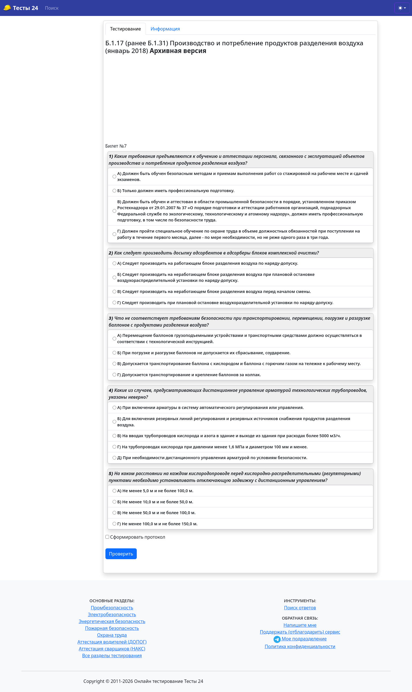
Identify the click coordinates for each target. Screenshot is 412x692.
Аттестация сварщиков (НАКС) (112, 649)
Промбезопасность (112, 608)
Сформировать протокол (137, 537)
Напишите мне (300, 625)
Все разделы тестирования (112, 655)
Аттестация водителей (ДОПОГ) (112, 642)
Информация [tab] (165, 29)
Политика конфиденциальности (300, 646)
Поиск (52, 8)
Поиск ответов (300, 608)
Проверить (121, 554)
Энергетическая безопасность (112, 621)
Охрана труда (112, 635)
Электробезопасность (112, 614)
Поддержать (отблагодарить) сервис (300, 632)
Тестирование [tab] (125, 29)
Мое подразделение (300, 639)
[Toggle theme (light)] (402, 8)
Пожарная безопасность (112, 628)
